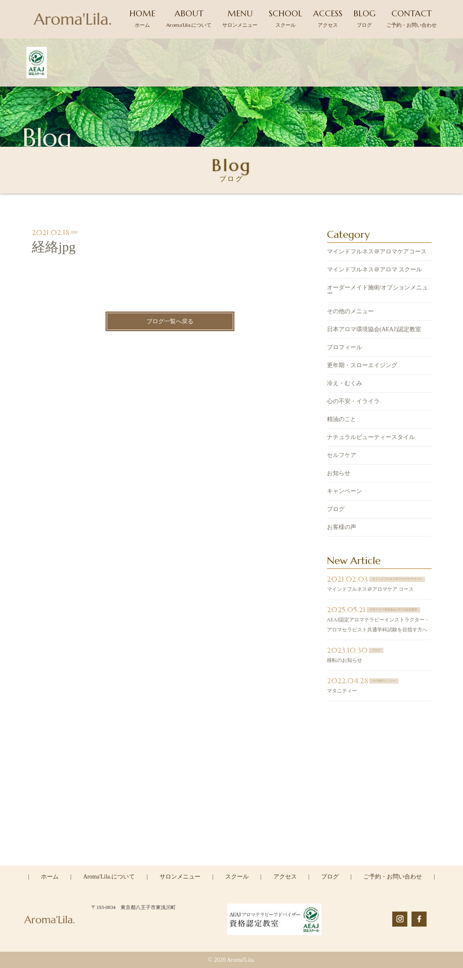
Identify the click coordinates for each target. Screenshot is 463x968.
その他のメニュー (350, 312)
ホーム (50, 876)
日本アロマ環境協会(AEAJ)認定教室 (374, 330)
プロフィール (344, 348)
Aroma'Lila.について (109, 876)
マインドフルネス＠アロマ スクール (374, 270)
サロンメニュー (180, 876)
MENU (239, 18)
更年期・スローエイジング (362, 366)
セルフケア (341, 455)
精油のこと (341, 419)
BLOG (364, 18)
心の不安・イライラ (353, 401)
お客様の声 (341, 527)
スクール (237, 876)
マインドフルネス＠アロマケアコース (377, 252)
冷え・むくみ (344, 384)
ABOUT (188, 18)
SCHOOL (285, 18)
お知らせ (338, 473)
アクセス (285, 876)
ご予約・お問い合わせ (392, 876)
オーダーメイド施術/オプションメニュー (377, 291)
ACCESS (327, 18)
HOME (142, 18)
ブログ (336, 509)
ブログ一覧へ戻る (170, 322)
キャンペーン (344, 491)
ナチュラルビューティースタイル (371, 437)
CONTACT (411, 18)
